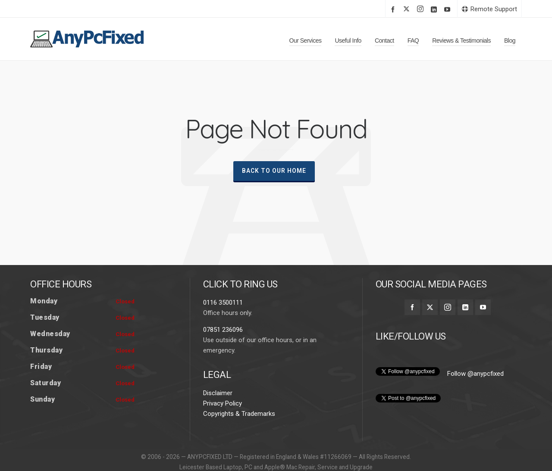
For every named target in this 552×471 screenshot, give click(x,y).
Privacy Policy (222, 425)
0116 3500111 (223, 324)
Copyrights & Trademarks (239, 435)
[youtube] (448, 9)
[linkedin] (435, 9)
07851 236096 (223, 351)
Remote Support (489, 9)
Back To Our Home (274, 170)
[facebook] (394, 9)
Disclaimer (217, 414)
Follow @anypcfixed (475, 395)
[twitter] (407, 9)
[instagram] (421, 9)
